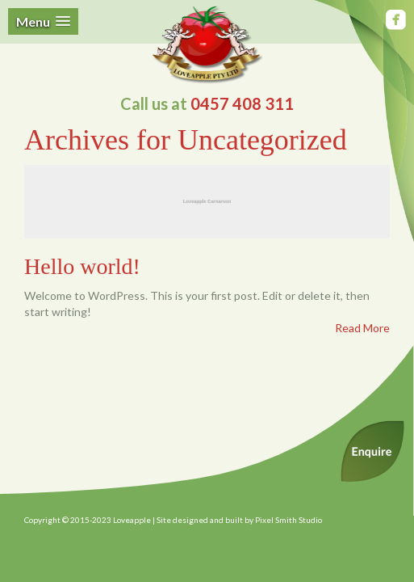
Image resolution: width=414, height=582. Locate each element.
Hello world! (82, 266)
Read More (362, 328)
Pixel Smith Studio (288, 520)
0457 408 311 (242, 103)
